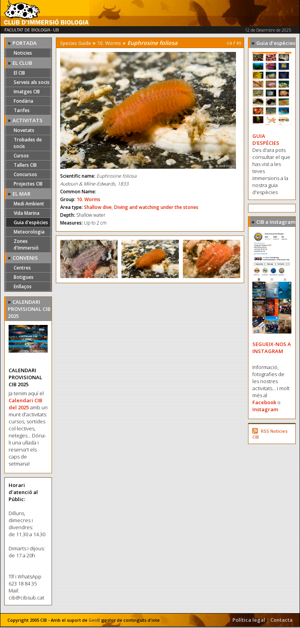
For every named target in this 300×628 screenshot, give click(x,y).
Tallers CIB (25, 165)
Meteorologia (29, 231)
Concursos (25, 174)
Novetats (24, 130)
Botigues (24, 277)
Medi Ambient (29, 203)
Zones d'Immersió (26, 244)
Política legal (248, 619)
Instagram (265, 409)
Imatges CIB (27, 91)
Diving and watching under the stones (156, 207)
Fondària (23, 101)
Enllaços (23, 286)
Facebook (264, 402)
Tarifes (22, 110)
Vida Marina (26, 213)
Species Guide (75, 43)
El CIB (19, 73)
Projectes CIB (28, 183)
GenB (94, 620)
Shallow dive (98, 207)
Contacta (281, 619)
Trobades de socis (28, 143)
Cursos (21, 155)
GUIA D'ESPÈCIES (265, 139)
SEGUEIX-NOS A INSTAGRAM (271, 348)
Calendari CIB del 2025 (25, 404)
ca (229, 42)
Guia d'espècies (31, 222)
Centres (22, 267)
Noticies (23, 53)
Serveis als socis (32, 82)
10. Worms (109, 43)
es (238, 42)
